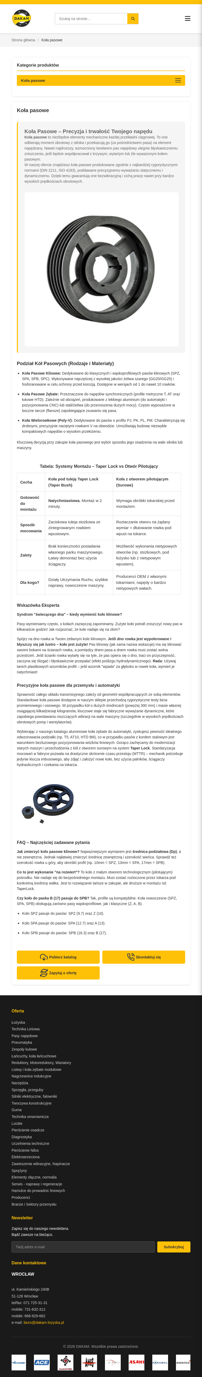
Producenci (21, 1197)
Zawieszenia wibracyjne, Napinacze (41, 1164)
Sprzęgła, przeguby (27, 1090)
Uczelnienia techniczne (30, 1143)
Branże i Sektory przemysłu (34, 1204)
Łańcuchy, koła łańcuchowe (34, 1056)
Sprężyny (19, 1171)
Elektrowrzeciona (26, 1157)
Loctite (17, 1123)
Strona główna (23, 40)
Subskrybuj (174, 1247)
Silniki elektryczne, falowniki (34, 1096)
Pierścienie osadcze (28, 1130)
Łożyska (18, 1022)
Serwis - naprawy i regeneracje (37, 1184)
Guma (17, 1110)
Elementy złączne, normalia (34, 1177)
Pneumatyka (22, 1042)
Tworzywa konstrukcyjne (32, 1103)
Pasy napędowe (25, 1036)
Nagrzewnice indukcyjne (31, 1076)
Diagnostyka (22, 1137)
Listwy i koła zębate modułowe (36, 1069)
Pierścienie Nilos (25, 1150)
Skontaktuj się (144, 957)
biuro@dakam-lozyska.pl (44, 1322)
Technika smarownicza (30, 1117)
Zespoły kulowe (24, 1049)
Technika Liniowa (26, 1029)
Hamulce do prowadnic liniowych (38, 1191)
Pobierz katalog (58, 957)
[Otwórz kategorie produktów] (101, 80)
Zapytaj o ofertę (58, 973)
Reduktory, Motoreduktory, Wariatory (41, 1063)
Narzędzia (20, 1083)
